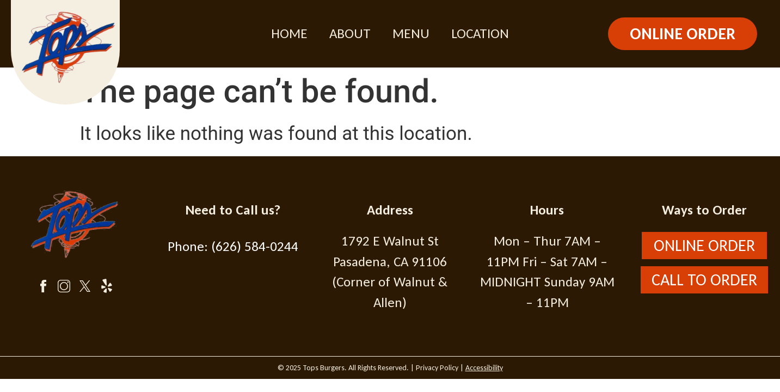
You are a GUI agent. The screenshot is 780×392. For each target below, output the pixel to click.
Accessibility (484, 367)
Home (289, 33)
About (350, 33)
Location (480, 33)
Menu (410, 33)
